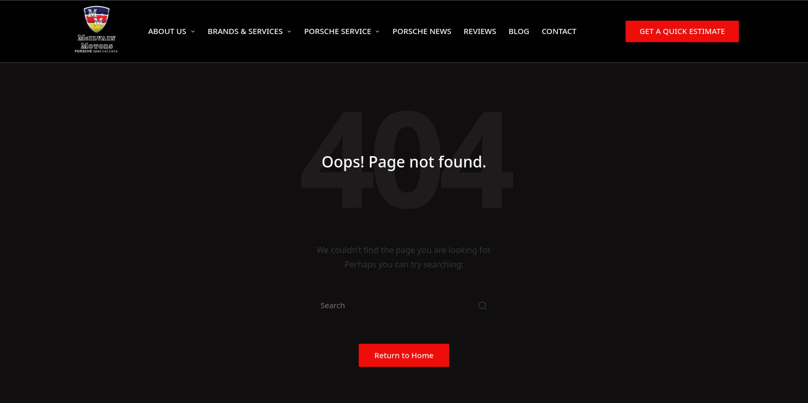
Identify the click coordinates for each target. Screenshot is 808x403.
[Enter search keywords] (404, 305)
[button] (680, 31)
